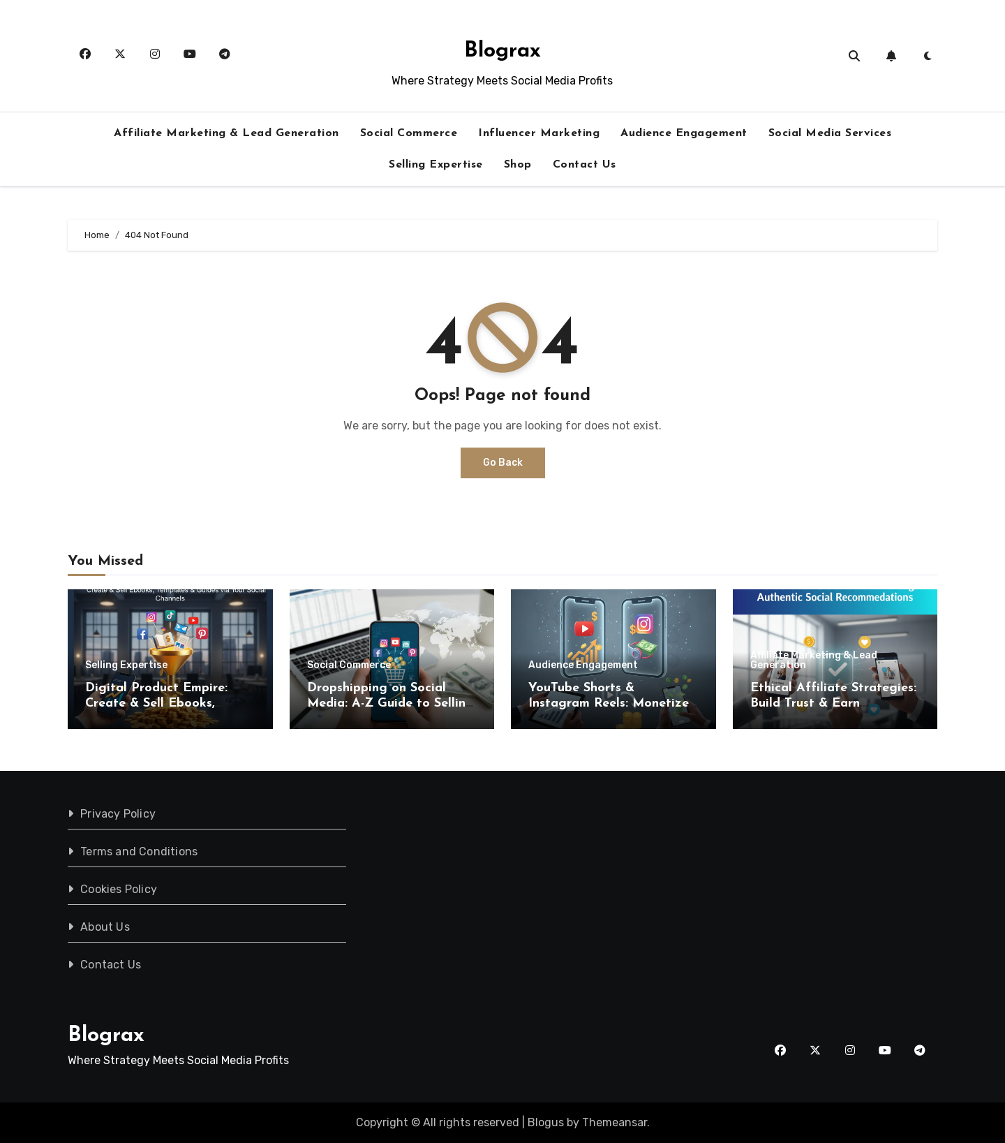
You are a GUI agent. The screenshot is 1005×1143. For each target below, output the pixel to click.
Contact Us (584, 164)
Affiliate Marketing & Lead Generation (226, 133)
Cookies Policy (118, 889)
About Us (105, 927)
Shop (518, 164)
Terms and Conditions (139, 851)
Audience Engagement (683, 133)
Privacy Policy (118, 813)
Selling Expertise (436, 164)
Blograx (502, 51)
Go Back (503, 463)
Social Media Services (830, 133)
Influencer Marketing (539, 133)
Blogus (546, 1122)
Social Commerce (409, 133)
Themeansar (614, 1122)
